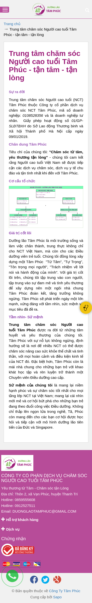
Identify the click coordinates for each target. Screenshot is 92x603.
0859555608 (25, 500)
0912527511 (25, 505)
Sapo (57, 597)
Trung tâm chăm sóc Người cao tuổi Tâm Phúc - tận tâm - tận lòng (44, 65)
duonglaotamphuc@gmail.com (44, 511)
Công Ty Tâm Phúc (64, 591)
